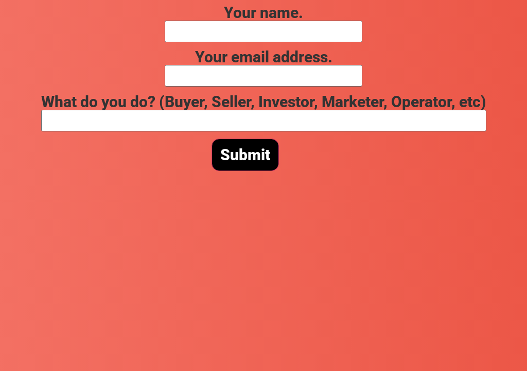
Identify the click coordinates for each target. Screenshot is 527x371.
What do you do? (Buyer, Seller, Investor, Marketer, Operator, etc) (263, 110)
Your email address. (263, 65)
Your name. (263, 21)
